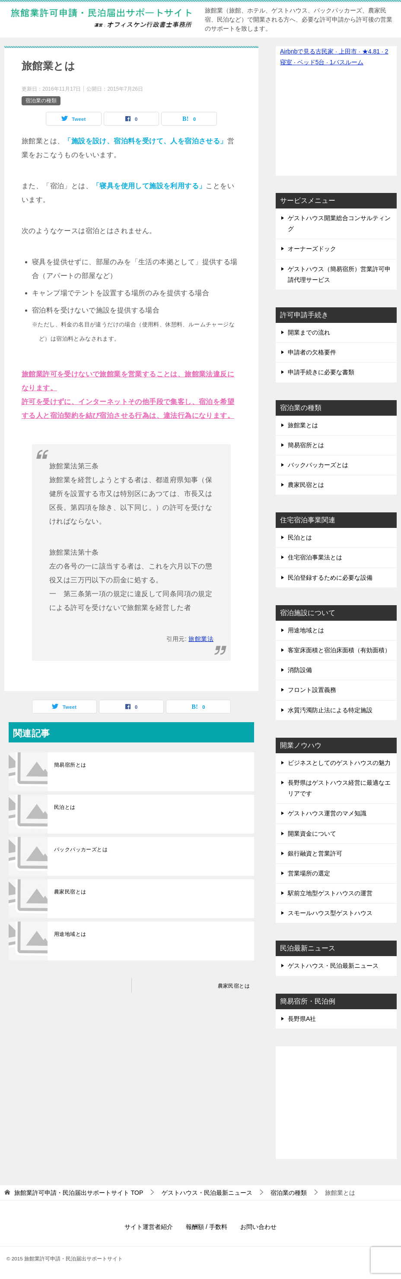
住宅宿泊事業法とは (315, 557)
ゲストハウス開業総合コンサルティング (339, 223)
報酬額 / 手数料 (206, 1226)
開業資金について (312, 833)
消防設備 (300, 669)
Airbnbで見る (297, 51)
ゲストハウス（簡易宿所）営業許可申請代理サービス (339, 274)
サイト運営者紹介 (148, 1226)
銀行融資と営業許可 (315, 853)
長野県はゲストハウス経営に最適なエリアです (339, 788)
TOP (78, 1192)
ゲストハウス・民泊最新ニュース (333, 965)
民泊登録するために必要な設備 (330, 577)
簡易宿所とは (70, 765)
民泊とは (65, 807)
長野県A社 (302, 1018)
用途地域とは (70, 934)
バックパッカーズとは (81, 849)
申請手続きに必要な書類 (321, 372)
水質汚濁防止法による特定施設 (330, 710)
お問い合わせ (258, 1226)
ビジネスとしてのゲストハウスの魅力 (339, 762)
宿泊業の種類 (41, 101)
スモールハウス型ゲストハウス (330, 913)
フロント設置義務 (312, 689)
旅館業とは (303, 425)
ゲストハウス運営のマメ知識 (327, 813)
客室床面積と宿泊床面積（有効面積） (339, 650)
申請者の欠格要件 (312, 352)
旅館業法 (200, 638)
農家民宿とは (70, 892)
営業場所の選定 (309, 873)
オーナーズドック (312, 248)
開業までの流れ (309, 332)
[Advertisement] (336, 1098)
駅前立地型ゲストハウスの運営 (330, 893)
